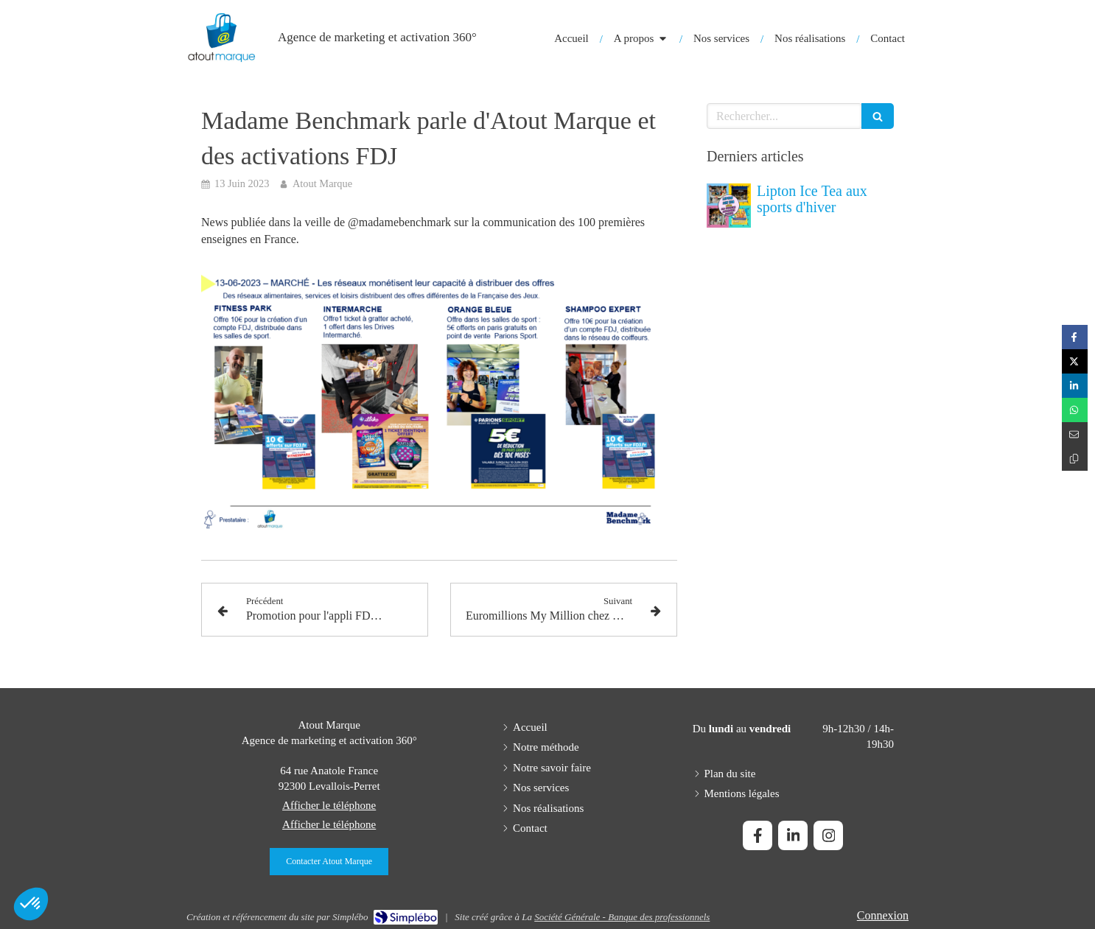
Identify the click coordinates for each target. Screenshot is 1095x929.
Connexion (883, 915)
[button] (31, 904)
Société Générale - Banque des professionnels (622, 916)
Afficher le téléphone (329, 805)
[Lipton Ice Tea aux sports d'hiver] (729, 205)
